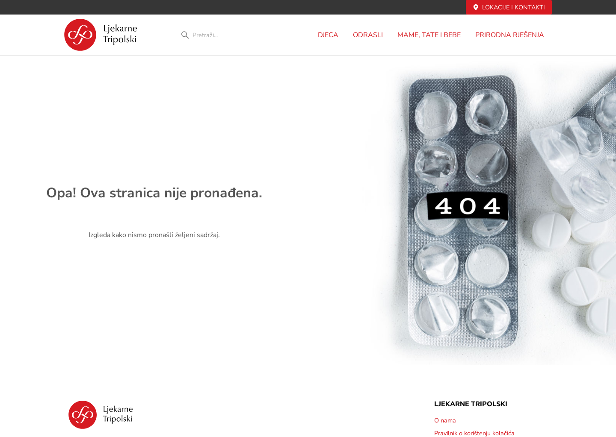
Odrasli (370, 35)
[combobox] (226, 35)
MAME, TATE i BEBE (431, 35)
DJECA (330, 35)
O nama (445, 420)
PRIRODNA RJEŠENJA (511, 35)
